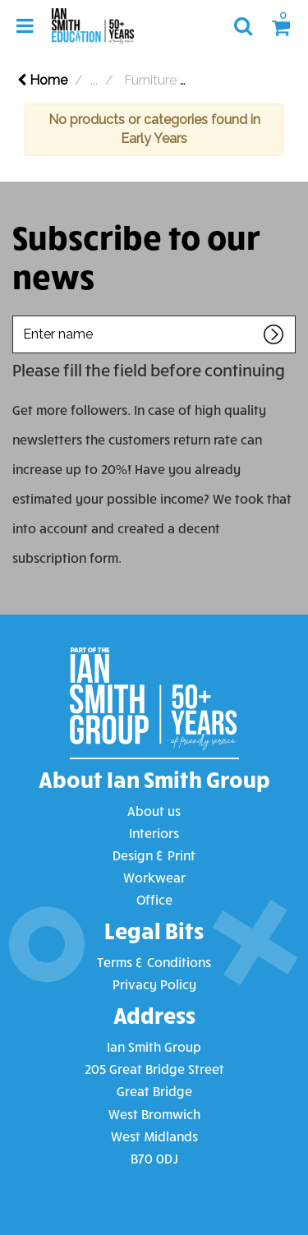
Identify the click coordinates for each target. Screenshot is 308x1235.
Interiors (154, 833)
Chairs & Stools (249, 80)
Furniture (150, 80)
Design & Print (154, 855)
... (94, 80)
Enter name (16, 315)
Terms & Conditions (154, 962)
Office (154, 899)
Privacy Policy (154, 984)
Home (42, 80)
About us (154, 810)
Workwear (154, 877)
